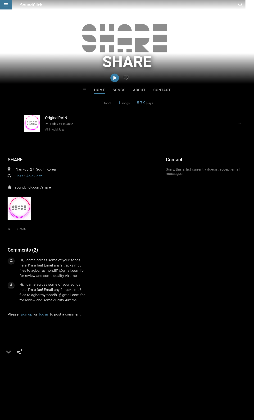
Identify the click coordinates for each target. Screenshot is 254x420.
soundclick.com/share (33, 187)
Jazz (19, 176)
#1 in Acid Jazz (54, 129)
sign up (26, 314)
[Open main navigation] (6, 4)
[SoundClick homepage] (31, 4)
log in (43, 314)
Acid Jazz (34, 176)
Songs (119, 90)
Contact (162, 90)
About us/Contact (42, 392)
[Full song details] (240, 123)
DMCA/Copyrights (88, 392)
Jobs (65, 392)
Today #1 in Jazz (58, 124)
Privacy (113, 392)
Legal (127, 392)
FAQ (20, 392)
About (139, 90)
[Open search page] (249, 4)
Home (99, 90)
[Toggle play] (14, 124)
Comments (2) (23, 250)
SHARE (15, 159)
